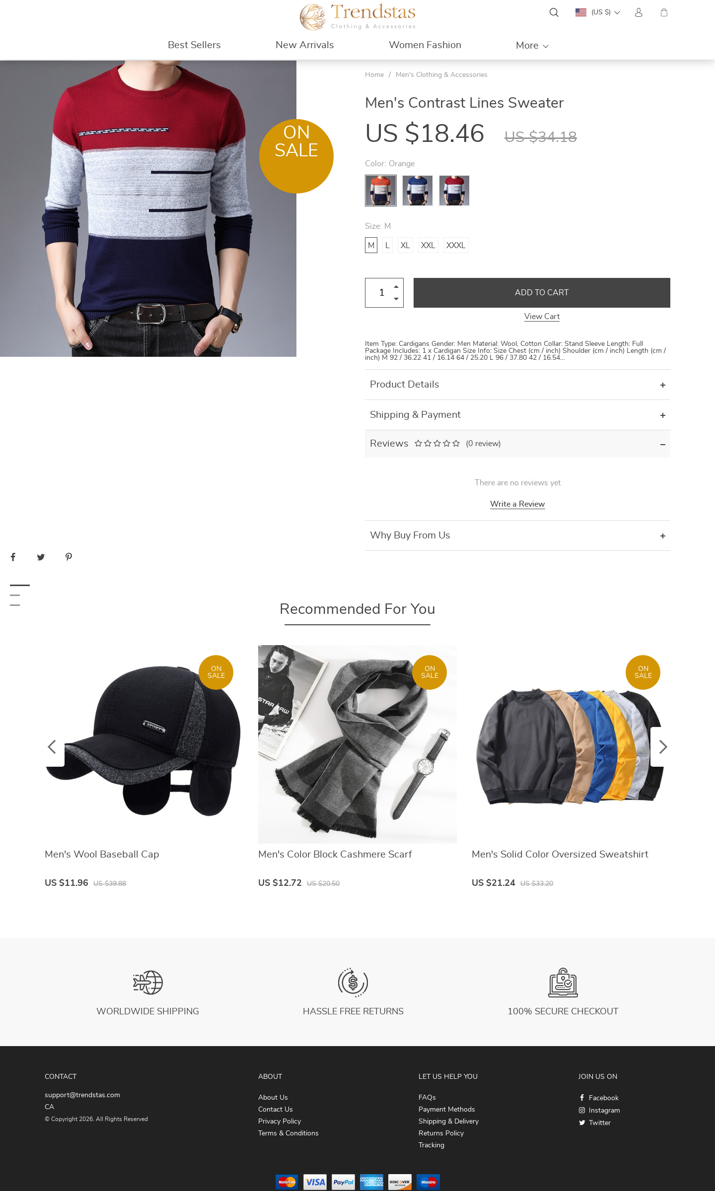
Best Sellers (194, 45)
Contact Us (275, 1109)
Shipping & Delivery (449, 1121)
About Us (273, 1097)
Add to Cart (542, 293)
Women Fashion (425, 45)
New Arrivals (305, 45)
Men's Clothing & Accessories (442, 74)
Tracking (431, 1145)
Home (374, 74)
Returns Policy (441, 1133)
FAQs (427, 1097)
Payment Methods (447, 1109)
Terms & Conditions (288, 1133)
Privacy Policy (279, 1121)
